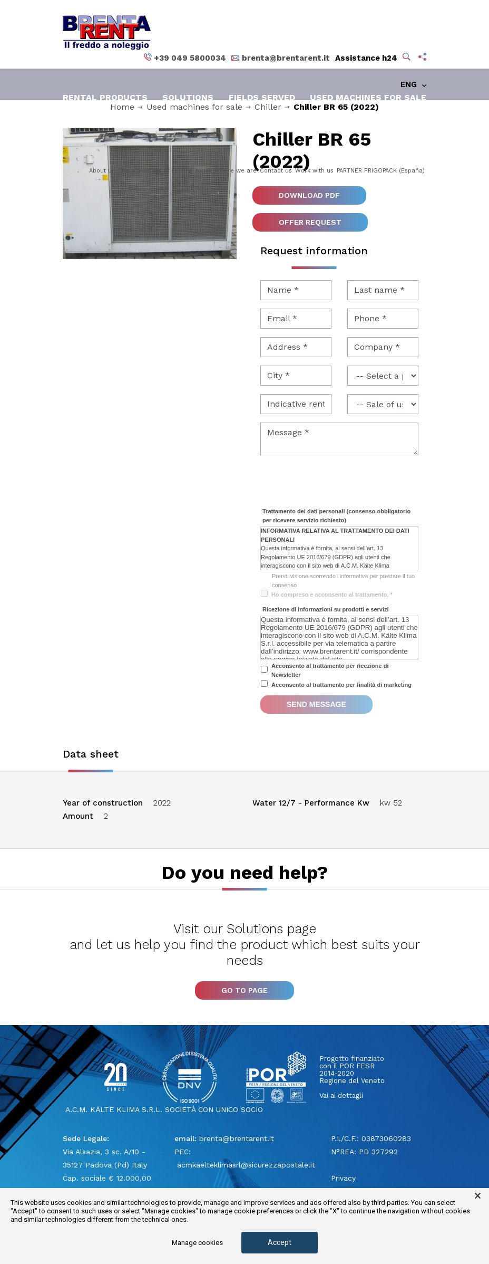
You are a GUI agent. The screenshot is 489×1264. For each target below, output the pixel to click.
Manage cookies (197, 1243)
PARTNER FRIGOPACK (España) (381, 170)
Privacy (343, 1178)
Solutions (187, 97)
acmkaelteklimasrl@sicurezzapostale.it (244, 1165)
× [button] (477, 1196)
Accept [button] (279, 1242)
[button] (408, 58)
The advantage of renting (155, 170)
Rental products (105, 97)
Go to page (244, 990)
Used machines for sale (368, 97)
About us (102, 170)
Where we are (235, 170)
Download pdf (309, 195)
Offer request (310, 222)
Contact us (276, 170)
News (203, 170)
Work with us (314, 170)
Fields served (262, 97)
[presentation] (340, 484)
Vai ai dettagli (341, 1095)
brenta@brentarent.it (236, 1138)
